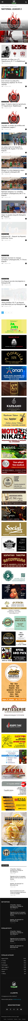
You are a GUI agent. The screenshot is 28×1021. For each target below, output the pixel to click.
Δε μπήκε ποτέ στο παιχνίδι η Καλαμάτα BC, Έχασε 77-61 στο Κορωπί (12, 148)
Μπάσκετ (7, 6)
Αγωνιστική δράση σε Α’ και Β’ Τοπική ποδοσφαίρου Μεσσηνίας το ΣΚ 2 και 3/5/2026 (18, 892)
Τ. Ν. (2, 63)
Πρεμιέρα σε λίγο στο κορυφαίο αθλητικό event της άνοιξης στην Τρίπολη (18, 878)
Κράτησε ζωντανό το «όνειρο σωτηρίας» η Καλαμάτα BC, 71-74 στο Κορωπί (14, 259)
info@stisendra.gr (17, 999)
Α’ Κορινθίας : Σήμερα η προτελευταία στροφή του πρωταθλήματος (16, 870)
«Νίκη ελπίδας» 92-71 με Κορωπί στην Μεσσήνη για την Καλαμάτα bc (13, 303)
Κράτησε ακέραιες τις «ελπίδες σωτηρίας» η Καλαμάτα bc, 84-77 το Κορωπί (13, 193)
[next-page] (11, 312)
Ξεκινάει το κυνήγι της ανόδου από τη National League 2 (13, 126)
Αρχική (2, 6)
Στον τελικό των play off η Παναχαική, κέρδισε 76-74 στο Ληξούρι (11, 82)
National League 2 (5, 56)
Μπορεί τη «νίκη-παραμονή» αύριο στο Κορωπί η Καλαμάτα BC (12, 171)
